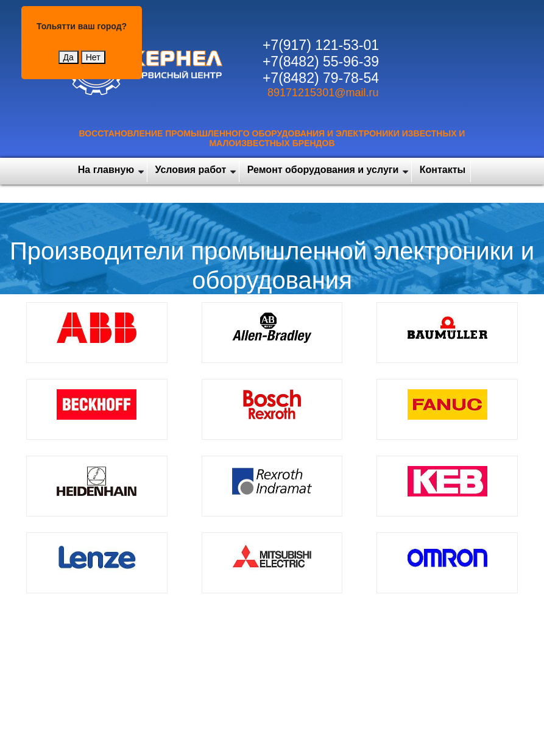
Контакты (442, 169)
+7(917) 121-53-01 (321, 45)
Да (68, 57)
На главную (106, 169)
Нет (93, 57)
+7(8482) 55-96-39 (321, 61)
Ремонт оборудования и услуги (323, 169)
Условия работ (191, 169)
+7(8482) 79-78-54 (321, 78)
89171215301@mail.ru (322, 93)
